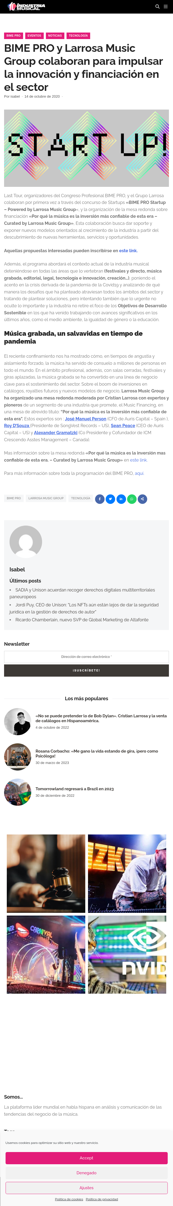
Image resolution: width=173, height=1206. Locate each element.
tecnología (80, 498)
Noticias (55, 35)
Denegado (86, 1172)
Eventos (34, 35)
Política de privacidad (102, 1199)
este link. (128, 250)
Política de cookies (69, 1199)
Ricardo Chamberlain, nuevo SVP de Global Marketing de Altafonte (82, 619)
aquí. (140, 473)
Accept (86, 1158)
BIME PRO (14, 498)
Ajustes (86, 1187)
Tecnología (78, 35)
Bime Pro (14, 35)
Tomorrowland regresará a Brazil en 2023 (75, 788)
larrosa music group (46, 498)
